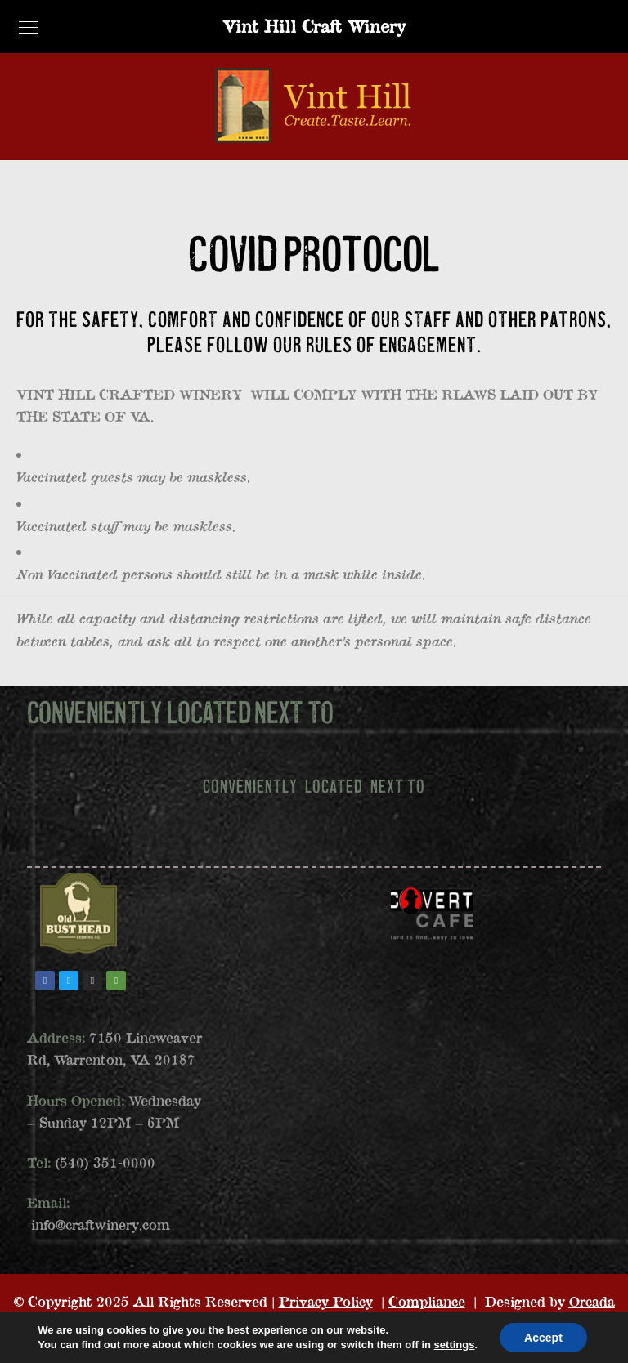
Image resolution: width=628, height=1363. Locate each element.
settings (454, 1344)
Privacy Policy (326, 1301)
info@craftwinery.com (100, 1224)
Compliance (426, 1301)
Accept (543, 1337)
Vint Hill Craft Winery (314, 25)
